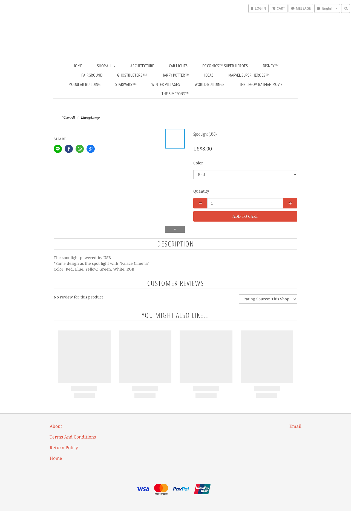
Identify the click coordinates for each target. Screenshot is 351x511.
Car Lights (178, 65)
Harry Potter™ (175, 75)
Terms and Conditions (73, 437)
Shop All (106, 65)
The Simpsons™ (175, 93)
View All (68, 118)
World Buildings (210, 84)
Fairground (91, 75)
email (295, 426)
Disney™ (271, 65)
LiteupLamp (90, 118)
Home (77, 65)
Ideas (209, 75)
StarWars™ (126, 84)
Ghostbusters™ (132, 75)
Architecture (142, 65)
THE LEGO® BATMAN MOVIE (261, 84)
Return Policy (64, 447)
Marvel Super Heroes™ (249, 75)
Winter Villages (165, 84)
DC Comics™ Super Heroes (225, 65)
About (56, 426)
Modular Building (84, 84)
